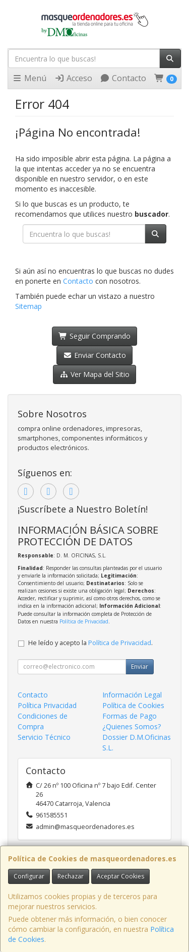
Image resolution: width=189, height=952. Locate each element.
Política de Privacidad (83, 621)
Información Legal (132, 695)
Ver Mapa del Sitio (94, 374)
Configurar (29, 876)
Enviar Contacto (94, 355)
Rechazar (70, 876)
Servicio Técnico (44, 737)
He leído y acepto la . (90, 643)
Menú (29, 78)
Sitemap (28, 306)
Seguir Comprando (94, 336)
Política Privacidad (47, 705)
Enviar (139, 666)
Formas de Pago (129, 716)
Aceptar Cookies (120, 876)
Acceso (73, 78)
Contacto (123, 78)
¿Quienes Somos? (131, 726)
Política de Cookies (133, 705)
